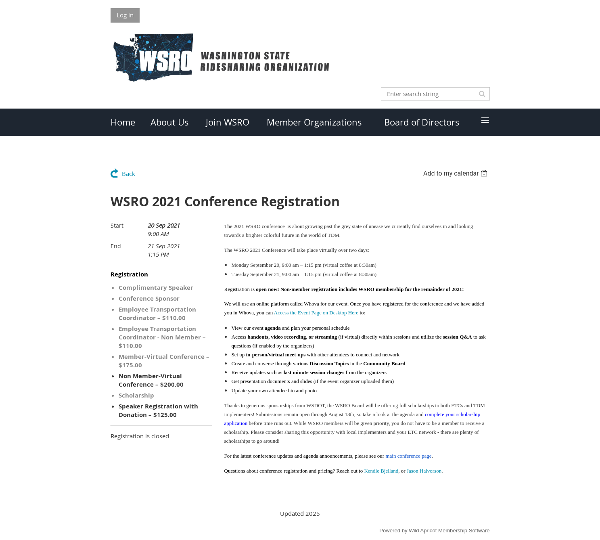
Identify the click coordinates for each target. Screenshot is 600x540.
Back (128, 174)
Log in (125, 15)
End (116, 246)
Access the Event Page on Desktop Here (316, 313)
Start (117, 225)
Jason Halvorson (424, 471)
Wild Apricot (423, 530)
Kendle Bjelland (381, 471)
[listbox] (456, 173)
